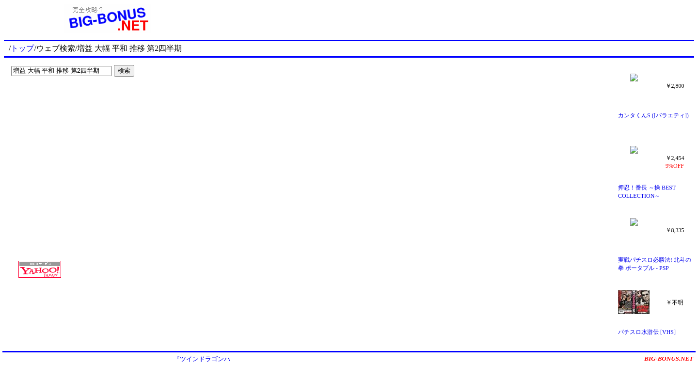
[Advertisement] (68, 99)
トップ (22, 48)
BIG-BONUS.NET (668, 358)
